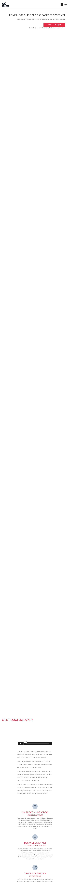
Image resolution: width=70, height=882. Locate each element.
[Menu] (64, 4)
